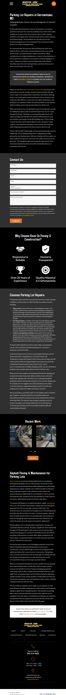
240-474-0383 (33, 653)
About (23, 631)
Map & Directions (33, 679)
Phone (12, 175)
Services (33, 631)
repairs (15, 506)
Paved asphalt (14, 481)
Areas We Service (31, 635)
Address (13, 186)
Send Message (16, 221)
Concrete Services (16, 635)
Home (13, 631)
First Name (13, 165)
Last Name (13, 170)
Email (12, 181)
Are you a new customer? (17, 192)
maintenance (51, 503)
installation (45, 494)
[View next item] (35, 451)
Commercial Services (47, 631)
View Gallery (33, 458)
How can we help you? (17, 197)
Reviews (42, 635)
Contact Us (52, 635)
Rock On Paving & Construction (33, 90)
